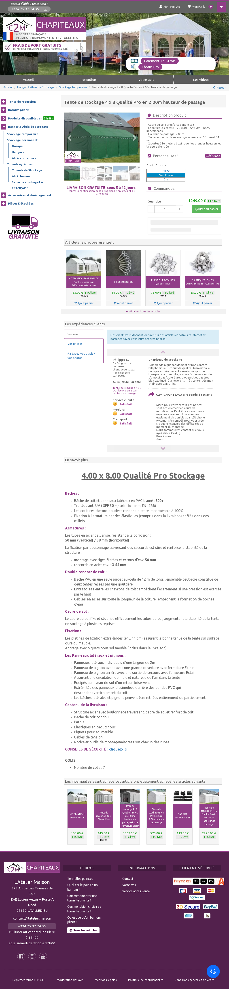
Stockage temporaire (73, 87)
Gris (166, 179)
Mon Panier (200, 7)
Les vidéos (201, 79)
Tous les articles (83, 928)
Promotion (87, 79)
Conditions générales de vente (194, 978)
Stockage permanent (22, 140)
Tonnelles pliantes (80, 877)
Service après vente (136, 889)
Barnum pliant (18, 109)
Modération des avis (70, 978)
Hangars (18, 152)
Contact (127, 877)
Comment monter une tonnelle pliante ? (82, 896)
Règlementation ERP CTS (29, 978)
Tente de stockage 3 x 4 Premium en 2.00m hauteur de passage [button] (156, 816)
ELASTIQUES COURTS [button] (163, 282)
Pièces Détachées (21, 203)
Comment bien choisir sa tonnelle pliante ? (84, 907)
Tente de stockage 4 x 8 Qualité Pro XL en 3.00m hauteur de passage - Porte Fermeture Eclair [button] (130, 816)
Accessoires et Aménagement (29, 195)
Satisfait (125, 404)
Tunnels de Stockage (27, 170)
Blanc (166, 170)
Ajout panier (83, 303)
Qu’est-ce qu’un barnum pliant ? (84, 918)
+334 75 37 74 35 (25, 9)
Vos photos (75, 343)
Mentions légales (106, 978)
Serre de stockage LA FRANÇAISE (27, 185)
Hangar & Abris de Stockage (35, 87)
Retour (221, 87)
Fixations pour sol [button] (123, 281)
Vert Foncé (166, 175)
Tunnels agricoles (20, 164)
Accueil (28, 79)
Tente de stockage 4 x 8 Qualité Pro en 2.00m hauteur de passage (127, 391)
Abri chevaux (21, 176)
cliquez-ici (118, 749)
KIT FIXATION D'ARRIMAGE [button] (84, 281)
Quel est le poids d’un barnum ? (82, 886)
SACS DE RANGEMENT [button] (182, 816)
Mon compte (169, 6)
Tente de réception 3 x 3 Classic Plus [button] (103, 816)
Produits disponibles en (31, 118)
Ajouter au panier (206, 209)
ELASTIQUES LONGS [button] (202, 282)
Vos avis (73, 334)
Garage (17, 146)
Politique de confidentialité (145, 978)
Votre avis (146, 79)
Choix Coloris (156, 165)
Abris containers (24, 158)
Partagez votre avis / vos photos (81, 355)
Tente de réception (22, 101)
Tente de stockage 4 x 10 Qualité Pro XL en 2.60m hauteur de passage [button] (209, 816)
